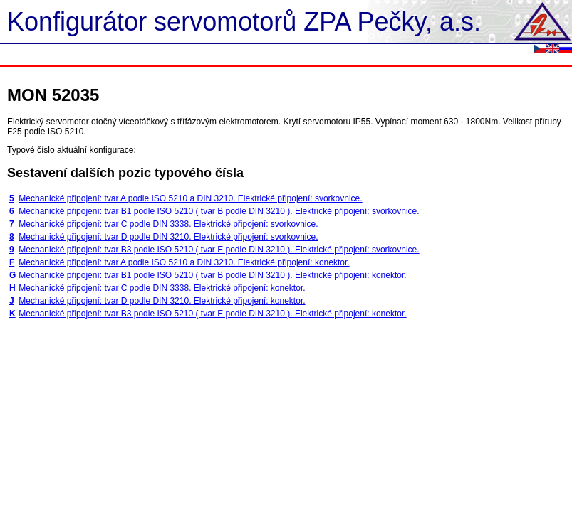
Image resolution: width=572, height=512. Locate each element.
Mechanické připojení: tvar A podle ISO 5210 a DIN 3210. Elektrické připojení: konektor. (184, 262)
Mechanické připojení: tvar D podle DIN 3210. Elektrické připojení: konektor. (162, 301)
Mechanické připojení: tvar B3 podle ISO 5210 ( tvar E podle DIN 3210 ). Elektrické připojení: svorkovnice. (219, 250)
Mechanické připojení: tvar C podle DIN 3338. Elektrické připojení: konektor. (162, 288)
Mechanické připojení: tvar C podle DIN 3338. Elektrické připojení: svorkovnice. (168, 224)
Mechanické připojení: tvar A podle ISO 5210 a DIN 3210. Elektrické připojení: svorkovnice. (190, 198)
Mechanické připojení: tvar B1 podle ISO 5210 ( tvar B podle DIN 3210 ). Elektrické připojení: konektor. (212, 275)
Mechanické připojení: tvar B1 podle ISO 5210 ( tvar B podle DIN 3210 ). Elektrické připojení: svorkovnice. (219, 211)
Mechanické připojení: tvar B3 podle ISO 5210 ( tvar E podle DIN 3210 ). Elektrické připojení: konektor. (212, 314)
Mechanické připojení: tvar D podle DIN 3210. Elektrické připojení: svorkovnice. (168, 237)
